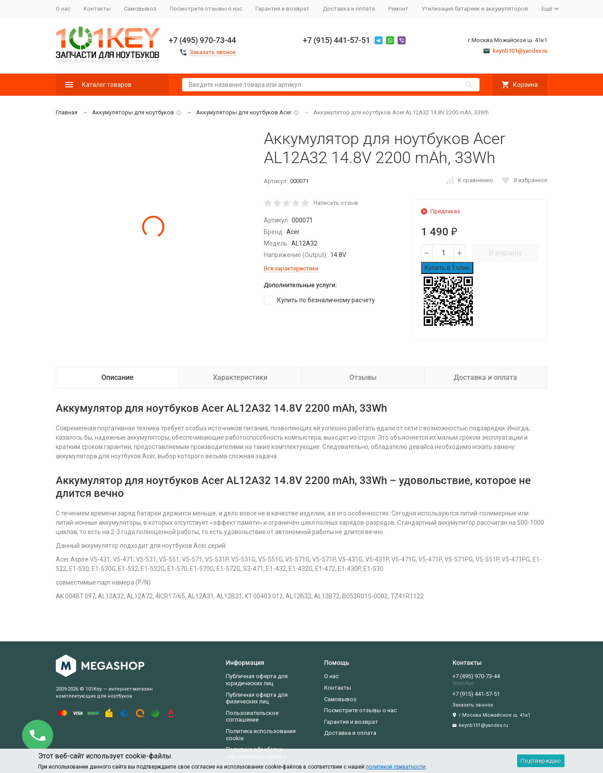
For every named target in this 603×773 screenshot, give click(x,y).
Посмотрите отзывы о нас (206, 8)
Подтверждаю (541, 760)
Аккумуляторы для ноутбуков (133, 112)
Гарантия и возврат (282, 8)
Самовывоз (140, 8)
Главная (66, 112)
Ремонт (398, 8)
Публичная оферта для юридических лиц (257, 680)
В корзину (505, 253)
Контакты (97, 8)
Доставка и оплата (349, 8)
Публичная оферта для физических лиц (257, 698)
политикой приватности (395, 767)
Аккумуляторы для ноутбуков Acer (243, 112)
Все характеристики (291, 268)
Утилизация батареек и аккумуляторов (474, 8)
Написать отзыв (335, 202)
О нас (63, 8)
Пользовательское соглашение (252, 716)
